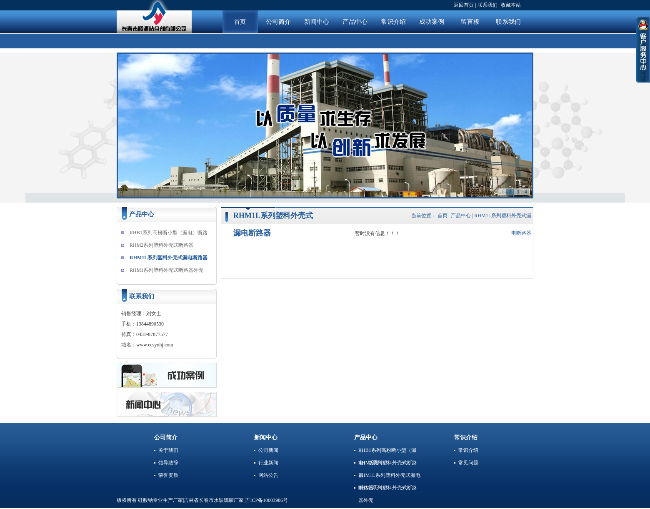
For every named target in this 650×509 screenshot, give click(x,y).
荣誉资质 (168, 475)
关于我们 (168, 450)
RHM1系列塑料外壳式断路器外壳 (166, 270)
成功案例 (431, 21)
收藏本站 (511, 5)
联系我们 (488, 5)
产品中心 (355, 21)
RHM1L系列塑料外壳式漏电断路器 (169, 258)
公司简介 (278, 21)
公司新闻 (268, 450)
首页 (240, 22)
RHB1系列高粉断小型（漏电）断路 (169, 233)
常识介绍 (393, 21)
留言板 (470, 21)
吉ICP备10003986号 (266, 500)
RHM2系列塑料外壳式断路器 (161, 245)
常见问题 (468, 463)
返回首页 (464, 5)
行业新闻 (268, 463)
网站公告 (268, 475)
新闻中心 (316, 21)
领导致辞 (168, 463)
